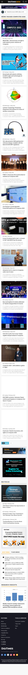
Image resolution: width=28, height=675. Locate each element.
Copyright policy (4, 632)
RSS (16, 628)
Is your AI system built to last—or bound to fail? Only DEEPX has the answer (14, 239)
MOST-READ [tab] (6, 552)
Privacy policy (4, 630)
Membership (4, 626)
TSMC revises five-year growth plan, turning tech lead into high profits (13, 569)
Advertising (3, 623)
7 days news (18, 623)
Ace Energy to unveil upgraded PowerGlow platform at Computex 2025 (14, 207)
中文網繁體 (3, 642)
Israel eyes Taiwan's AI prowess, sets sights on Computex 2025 (13, 431)
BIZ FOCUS (5, 482)
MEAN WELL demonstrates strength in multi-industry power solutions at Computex (13, 42)
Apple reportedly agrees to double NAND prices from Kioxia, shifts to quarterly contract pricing (14, 574)
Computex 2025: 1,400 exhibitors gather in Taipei (14, 366)
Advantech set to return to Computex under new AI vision (13, 271)
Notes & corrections (5, 637)
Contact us (3, 635)
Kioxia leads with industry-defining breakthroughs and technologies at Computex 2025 (12, 75)
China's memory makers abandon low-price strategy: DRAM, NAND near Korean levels (15, 578)
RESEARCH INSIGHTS (9, 585)
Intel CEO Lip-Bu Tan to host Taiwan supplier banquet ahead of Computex (13, 334)
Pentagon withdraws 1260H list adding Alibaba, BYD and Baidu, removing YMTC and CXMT (14, 559)
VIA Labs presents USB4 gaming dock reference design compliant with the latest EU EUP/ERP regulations (13, 142)
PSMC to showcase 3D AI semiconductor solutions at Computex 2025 (14, 175)
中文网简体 (3, 644)
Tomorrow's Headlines (20, 621)
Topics (16, 626)
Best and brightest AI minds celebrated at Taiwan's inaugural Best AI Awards (13, 302)
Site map (3, 639)
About (2, 621)
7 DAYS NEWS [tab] (15, 552)
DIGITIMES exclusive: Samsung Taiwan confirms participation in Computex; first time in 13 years (14, 399)
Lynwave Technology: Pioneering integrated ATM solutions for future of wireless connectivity (13, 109)
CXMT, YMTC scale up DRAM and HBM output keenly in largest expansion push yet (14, 564)
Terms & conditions (5, 628)
